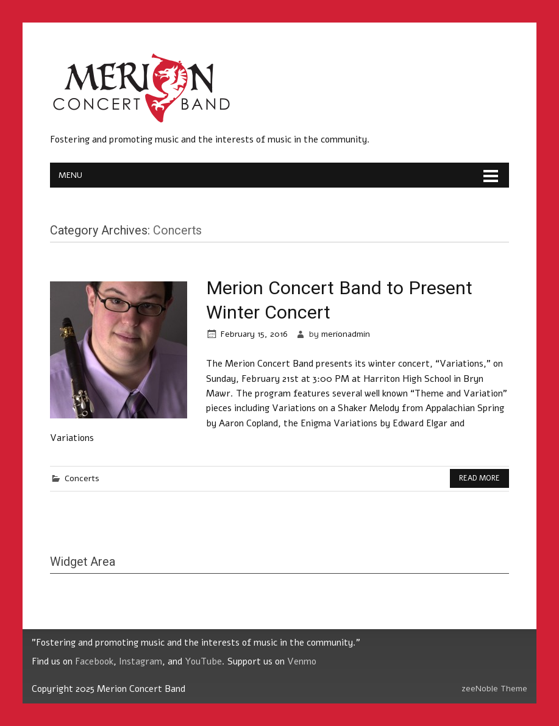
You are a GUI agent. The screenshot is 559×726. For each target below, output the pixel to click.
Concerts (82, 478)
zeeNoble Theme (494, 688)
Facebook (94, 661)
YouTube (203, 661)
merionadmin (345, 334)
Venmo (301, 661)
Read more (479, 478)
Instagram (140, 661)
